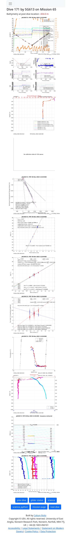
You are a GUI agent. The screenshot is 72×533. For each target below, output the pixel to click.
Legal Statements (31, 528)
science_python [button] (20, 507)
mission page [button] (39, 507)
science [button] (51, 500)
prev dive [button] (21, 500)
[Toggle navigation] (10, 3)
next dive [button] (54, 507)
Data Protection (48, 531)
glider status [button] (37, 500)
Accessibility (14, 528)
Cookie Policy (32, 531)
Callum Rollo (40, 515)
